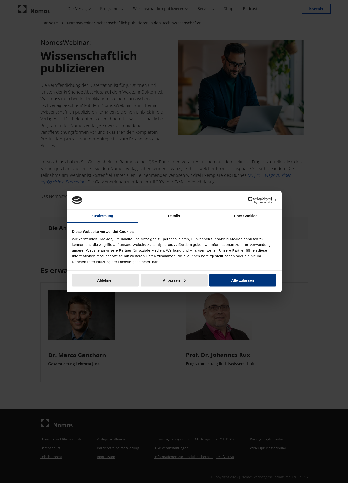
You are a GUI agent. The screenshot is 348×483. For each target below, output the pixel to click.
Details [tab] (174, 216)
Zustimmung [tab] (102, 216)
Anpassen (174, 280)
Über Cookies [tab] (245, 216)
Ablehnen (105, 280)
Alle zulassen (242, 280)
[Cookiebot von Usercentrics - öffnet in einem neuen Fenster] (255, 200)
